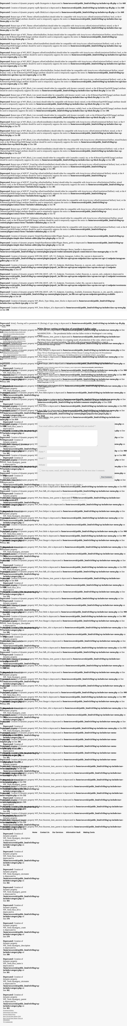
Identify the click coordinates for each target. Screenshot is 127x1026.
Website (42, 468)
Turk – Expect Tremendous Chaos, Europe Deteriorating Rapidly (14, 355)
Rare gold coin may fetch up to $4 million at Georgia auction (13, 352)
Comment (43, 449)
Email (42, 461)
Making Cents (89, 832)
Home (34, 832)
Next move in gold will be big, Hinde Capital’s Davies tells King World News (14, 338)
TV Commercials (8, 1022)
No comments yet (42, 390)
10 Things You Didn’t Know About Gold (14, 332)
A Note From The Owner (10, 358)
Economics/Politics (8, 1010)
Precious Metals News (9, 1014)
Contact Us (44, 832)
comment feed (74, 503)
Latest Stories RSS (66, 503)
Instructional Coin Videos (10, 1012)
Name (42, 455)
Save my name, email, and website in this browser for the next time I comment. (73, 473)
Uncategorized (41, 388)
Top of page (74, 500)
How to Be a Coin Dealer (71, 488)
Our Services (57, 832)
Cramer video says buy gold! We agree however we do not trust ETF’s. (14, 341)
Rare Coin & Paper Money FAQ (12, 1016)
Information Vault (73, 832)
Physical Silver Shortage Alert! (47, 488)
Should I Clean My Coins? (10, 330)
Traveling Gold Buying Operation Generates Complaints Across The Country (15, 345)
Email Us (84, 497)
